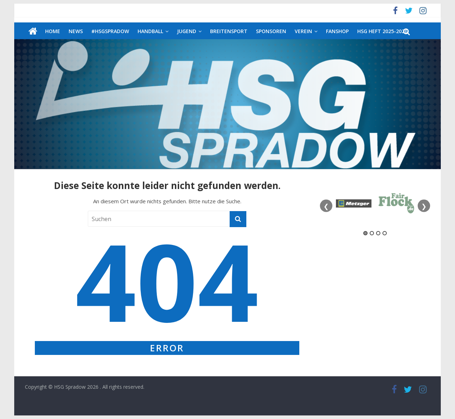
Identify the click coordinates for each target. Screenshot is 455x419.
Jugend (186, 31)
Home (52, 31)
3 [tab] (378, 233)
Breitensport (228, 31)
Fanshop (337, 31)
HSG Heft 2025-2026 (382, 31)
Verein (303, 31)
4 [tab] (384, 233)
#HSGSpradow (110, 31)
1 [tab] (365, 233)
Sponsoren (271, 31)
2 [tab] (372, 233)
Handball (150, 31)
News (76, 31)
